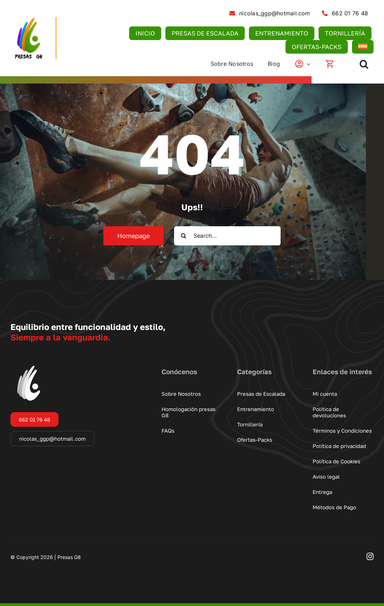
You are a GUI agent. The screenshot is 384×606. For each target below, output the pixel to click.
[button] (364, 64)
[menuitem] (362, 47)
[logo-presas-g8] (27, 19)
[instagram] (370, 556)
